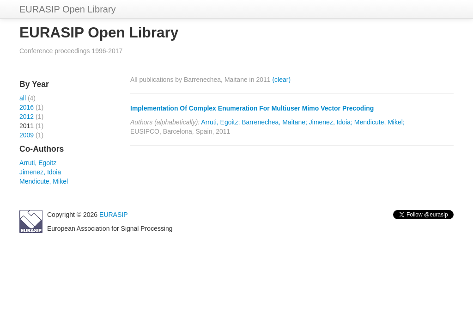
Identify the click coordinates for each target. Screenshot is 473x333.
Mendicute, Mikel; (379, 122)
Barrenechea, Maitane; (274, 122)
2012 (26, 116)
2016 (26, 107)
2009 (26, 135)
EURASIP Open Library (67, 9)
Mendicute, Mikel (43, 181)
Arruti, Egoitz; (220, 122)
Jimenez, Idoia (40, 172)
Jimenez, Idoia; (330, 122)
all (22, 98)
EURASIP (113, 214)
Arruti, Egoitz (37, 162)
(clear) (281, 79)
